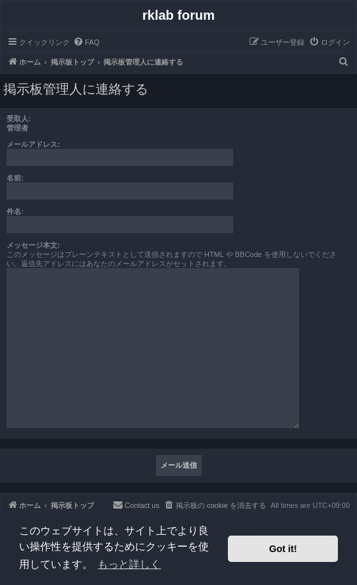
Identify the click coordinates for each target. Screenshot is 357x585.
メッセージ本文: (33, 245)
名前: (15, 178)
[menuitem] (86, 42)
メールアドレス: (33, 144)
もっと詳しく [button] (129, 564)
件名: (15, 211)
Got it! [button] (283, 548)
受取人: (19, 119)
